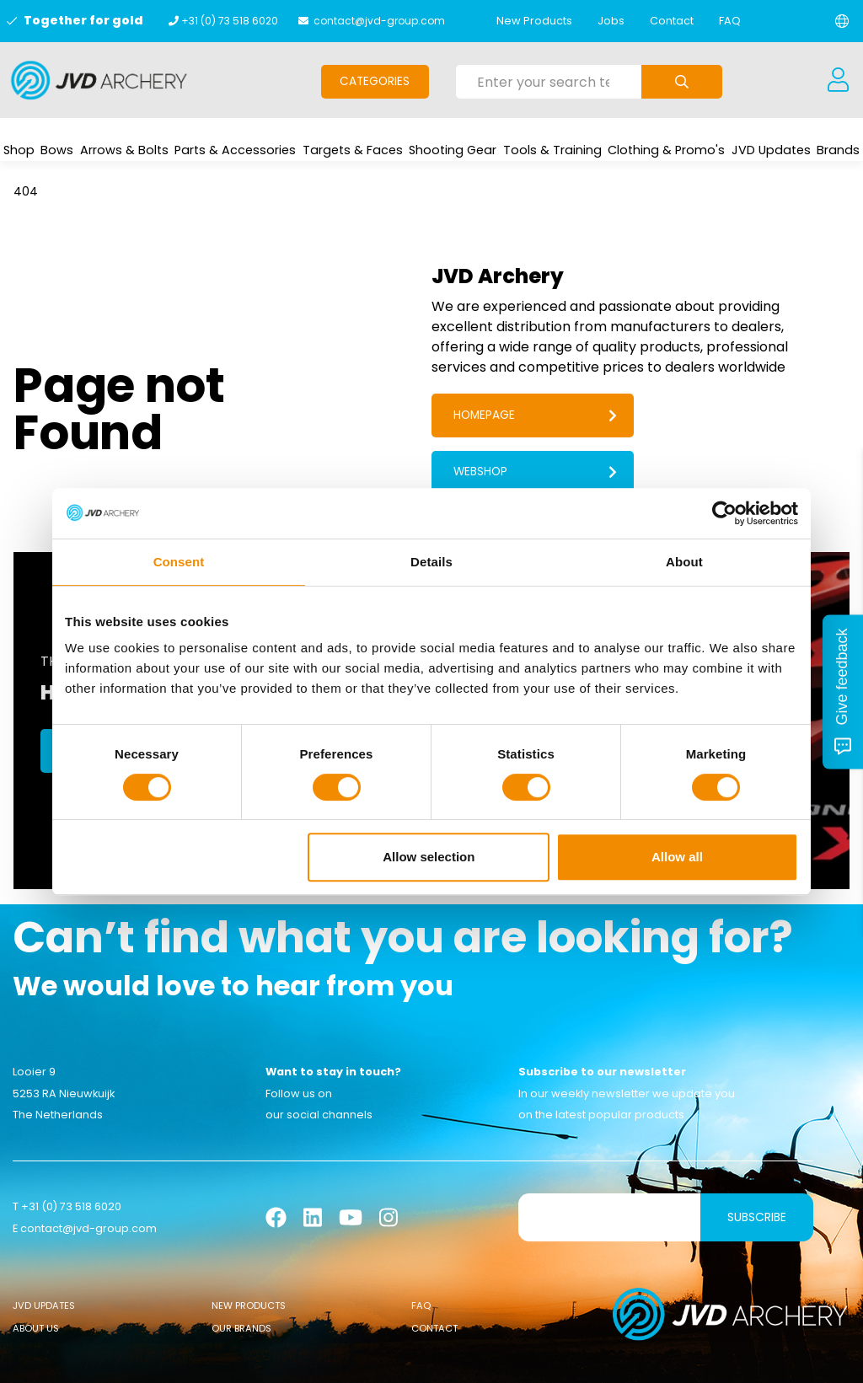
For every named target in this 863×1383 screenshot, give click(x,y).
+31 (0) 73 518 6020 (229, 20)
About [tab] (684, 562)
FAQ (730, 20)
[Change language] (842, 21)
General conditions (293, 1357)
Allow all (677, 857)
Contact (672, 20)
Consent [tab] (179, 562)
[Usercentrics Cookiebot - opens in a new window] (724, 513)
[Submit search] (681, 82)
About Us (36, 1273)
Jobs (611, 20)
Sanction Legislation (468, 1357)
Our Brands (241, 1273)
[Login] (837, 80)
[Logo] (99, 80)
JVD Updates (44, 1250)
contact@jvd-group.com (379, 20)
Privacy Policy (575, 1357)
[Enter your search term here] (549, 82)
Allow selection (428, 857)
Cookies (379, 1357)
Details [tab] (431, 562)
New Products (534, 20)
